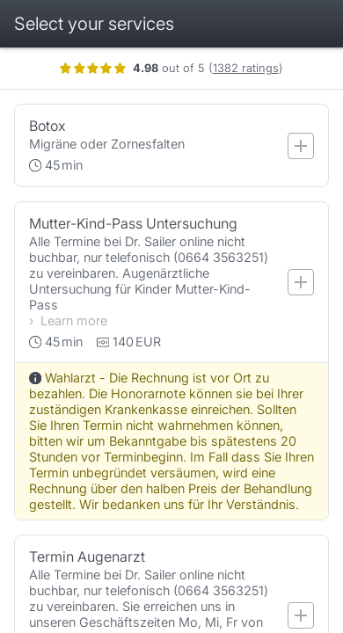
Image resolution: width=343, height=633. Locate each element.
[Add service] (312, 146)
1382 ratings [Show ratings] (257, 68)
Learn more (85, 320)
